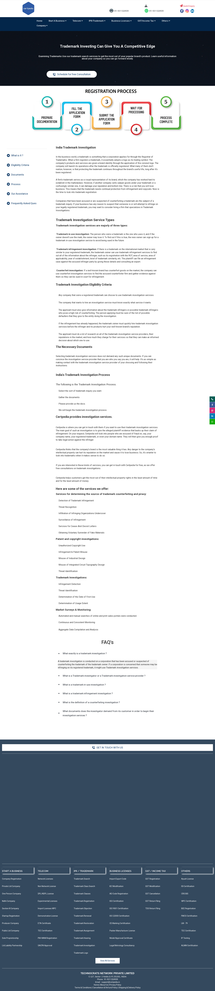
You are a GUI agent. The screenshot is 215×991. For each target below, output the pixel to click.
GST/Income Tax (146, 21)
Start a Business (57, 21)
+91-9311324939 (119, 11)
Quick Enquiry (187, 6)
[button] (107, 653)
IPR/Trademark (97, 21)
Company (42, 25)
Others (166, 21)
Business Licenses (121, 21)
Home (39, 21)
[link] (107, 90)
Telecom (78, 21)
